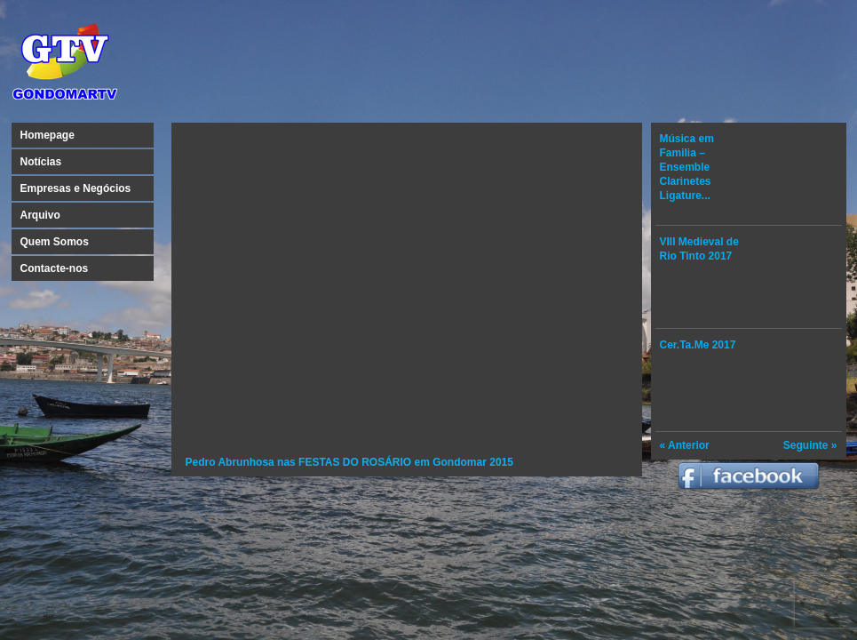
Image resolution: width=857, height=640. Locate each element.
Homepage (47, 135)
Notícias (41, 162)
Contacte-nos (54, 268)
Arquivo (40, 215)
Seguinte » (810, 445)
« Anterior (685, 445)
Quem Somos (54, 242)
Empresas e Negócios (75, 188)
